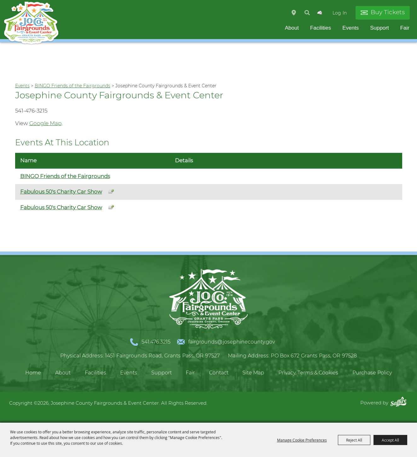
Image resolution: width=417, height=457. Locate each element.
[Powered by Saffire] (400, 403)
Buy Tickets (388, 12)
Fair (404, 28)
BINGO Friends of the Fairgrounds (72, 85)
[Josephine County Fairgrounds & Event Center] (31, 23)
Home (33, 373)
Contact (219, 373)
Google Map (45, 123)
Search (307, 12)
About (292, 28)
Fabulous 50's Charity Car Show (61, 191)
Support (379, 28)
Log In (340, 13)
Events (350, 28)
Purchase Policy (372, 373)
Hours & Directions (294, 12)
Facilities (320, 28)
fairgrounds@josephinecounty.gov (231, 342)
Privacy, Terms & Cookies (308, 373)
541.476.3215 (156, 342)
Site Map (253, 373)
